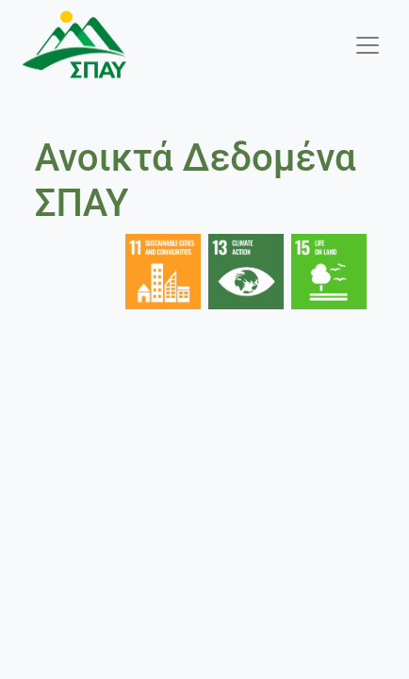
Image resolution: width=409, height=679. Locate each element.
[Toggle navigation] (367, 45)
